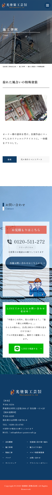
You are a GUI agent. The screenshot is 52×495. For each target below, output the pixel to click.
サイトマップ (10, 463)
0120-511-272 (26, 241)
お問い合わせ (35, 457)
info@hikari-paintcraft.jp (23, 432)
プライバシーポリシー (39, 463)
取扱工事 (9, 452)
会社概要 (9, 442)
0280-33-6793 (16, 424)
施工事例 (9, 447)
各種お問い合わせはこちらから (26, 263)
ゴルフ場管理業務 (37, 452)
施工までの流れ (36, 447)
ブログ (8, 457)
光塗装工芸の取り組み (39, 442)
